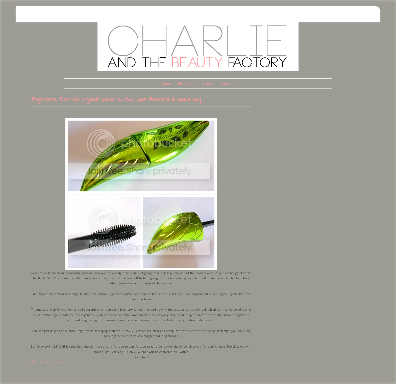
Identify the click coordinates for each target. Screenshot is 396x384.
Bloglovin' (186, 83)
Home (166, 83)
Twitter (207, 83)
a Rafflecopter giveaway (47, 362)
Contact (228, 83)
